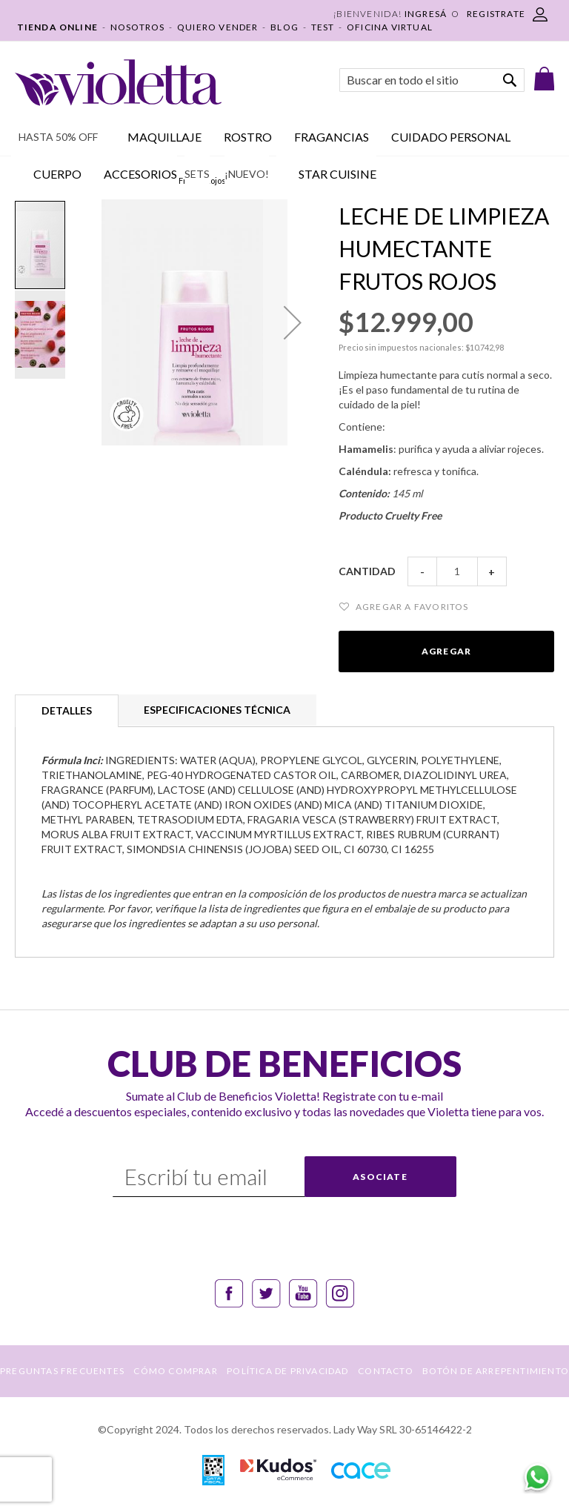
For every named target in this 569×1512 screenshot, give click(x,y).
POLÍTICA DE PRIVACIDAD (287, 1370)
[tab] (67, 710)
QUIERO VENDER (218, 27)
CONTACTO (385, 1370)
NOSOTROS (137, 27)
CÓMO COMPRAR (175, 1370)
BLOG (284, 27)
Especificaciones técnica (217, 709)
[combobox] (432, 80)
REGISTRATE (496, 13)
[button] (292, 322)
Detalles (66, 710)
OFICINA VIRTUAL (390, 27)
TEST (323, 27)
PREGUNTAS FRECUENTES (62, 1370)
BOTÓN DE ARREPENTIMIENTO (495, 1370)
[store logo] (118, 82)
